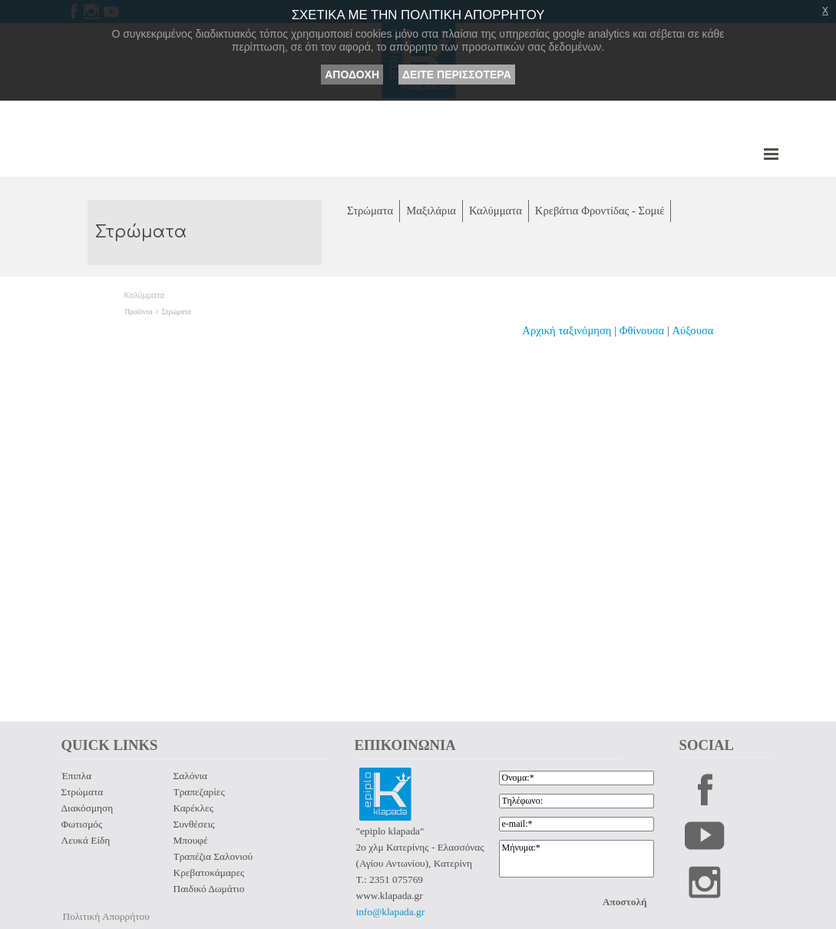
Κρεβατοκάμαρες (209, 872)
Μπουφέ (190, 840)
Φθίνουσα (643, 330)
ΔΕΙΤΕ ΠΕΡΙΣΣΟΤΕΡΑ (456, 74)
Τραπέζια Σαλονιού (213, 856)
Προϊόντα (139, 312)
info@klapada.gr (390, 911)
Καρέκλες (193, 808)
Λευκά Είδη (86, 840)
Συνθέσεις (194, 824)
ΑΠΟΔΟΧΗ (352, 74)
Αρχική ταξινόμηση (566, 330)
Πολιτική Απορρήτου (106, 916)
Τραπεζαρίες (199, 792)
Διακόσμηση (87, 808)
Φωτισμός (82, 824)
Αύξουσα (693, 330)
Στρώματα (176, 312)
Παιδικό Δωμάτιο (209, 888)
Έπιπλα (76, 775)
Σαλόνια (190, 775)
